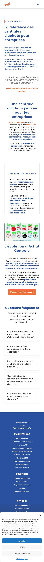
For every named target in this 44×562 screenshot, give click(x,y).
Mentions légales (22, 559)
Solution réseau (22, 481)
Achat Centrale (17, 122)
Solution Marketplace (22, 478)
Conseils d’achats (22, 509)
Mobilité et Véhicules (22, 455)
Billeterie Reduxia (22, 468)
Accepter (22, 541)
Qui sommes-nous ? (22, 505)
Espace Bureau (22, 438)
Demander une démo (22, 491)
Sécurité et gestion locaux (22, 451)
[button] (40, 515)
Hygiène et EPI (22, 458)
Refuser (22, 547)
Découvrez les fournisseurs (22, 292)
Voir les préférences (22, 553)
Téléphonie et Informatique (22, 442)
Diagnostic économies (22, 485)
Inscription (22, 488)
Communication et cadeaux (22, 448)
